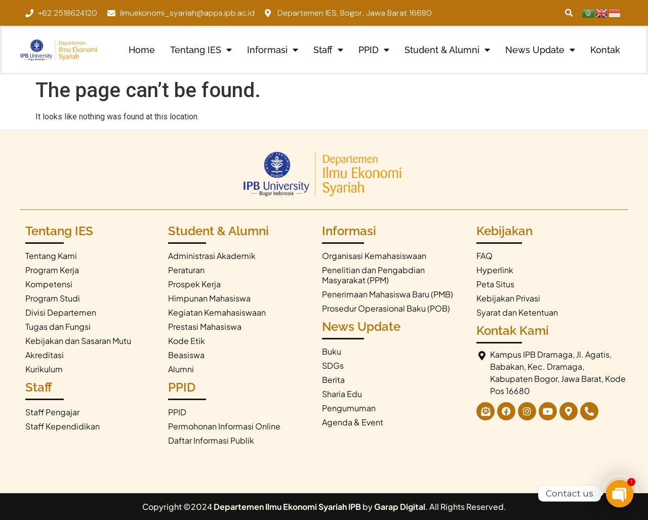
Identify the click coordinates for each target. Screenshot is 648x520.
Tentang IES (201, 50)
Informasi (272, 50)
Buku (331, 351)
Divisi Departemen (60, 312)
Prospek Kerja (194, 284)
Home (142, 50)
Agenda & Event (352, 422)
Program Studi (52, 298)
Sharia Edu (342, 393)
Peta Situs (495, 284)
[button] (569, 13)
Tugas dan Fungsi (58, 326)
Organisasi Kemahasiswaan (374, 255)
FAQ (484, 255)
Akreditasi (44, 355)
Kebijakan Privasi (508, 298)
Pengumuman (349, 408)
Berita (333, 379)
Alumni (181, 369)
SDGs (333, 365)
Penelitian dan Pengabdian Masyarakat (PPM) (373, 275)
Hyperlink (494, 270)
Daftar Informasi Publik (211, 440)
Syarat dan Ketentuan (517, 312)
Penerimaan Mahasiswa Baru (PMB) (387, 294)
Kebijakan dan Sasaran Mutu (78, 340)
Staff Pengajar (52, 412)
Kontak (605, 50)
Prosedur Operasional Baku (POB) (386, 308)
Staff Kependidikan (62, 426)
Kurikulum (44, 369)
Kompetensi (48, 284)
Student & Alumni (447, 50)
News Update (540, 50)
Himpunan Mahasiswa (209, 298)
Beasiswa (186, 355)
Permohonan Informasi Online (224, 426)
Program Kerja (52, 270)
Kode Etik (186, 340)
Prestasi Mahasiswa (204, 326)
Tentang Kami (51, 255)
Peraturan (186, 270)
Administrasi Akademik (212, 255)
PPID (373, 50)
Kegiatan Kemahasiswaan (217, 312)
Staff (328, 50)
